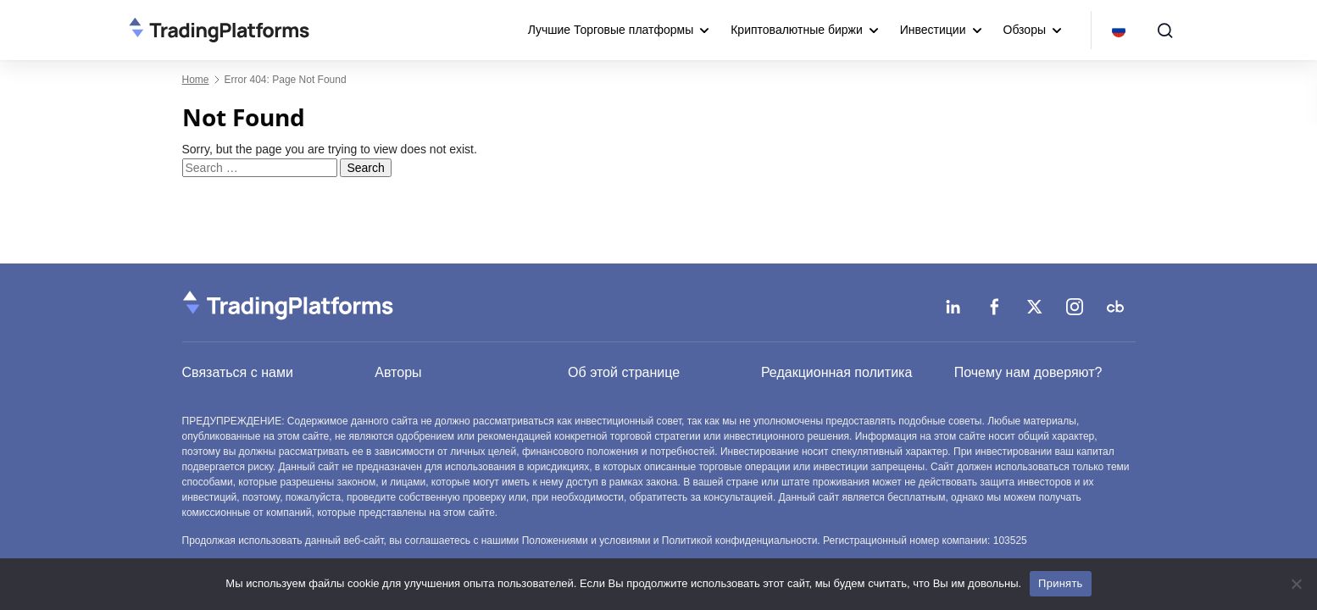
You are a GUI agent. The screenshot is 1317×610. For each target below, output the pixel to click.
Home (195, 80)
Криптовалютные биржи (797, 29)
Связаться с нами (237, 372)
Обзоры (1025, 29)
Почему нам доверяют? (1028, 372)
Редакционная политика (836, 372)
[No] (1295, 583)
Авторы (398, 372)
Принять (1060, 583)
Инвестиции (933, 29)
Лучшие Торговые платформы (611, 29)
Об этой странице (624, 372)
